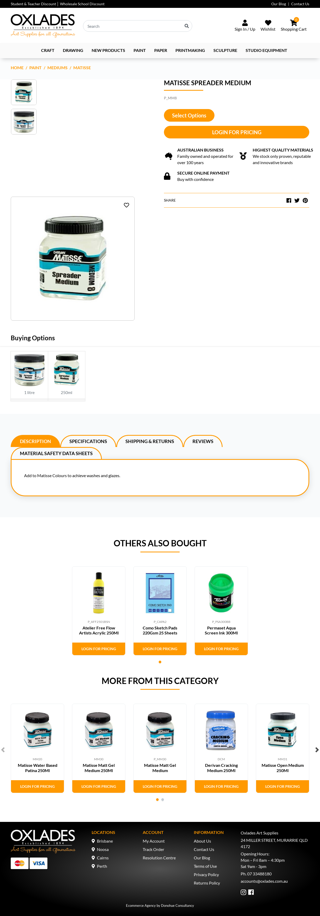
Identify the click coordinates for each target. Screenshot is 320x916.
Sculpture (225, 50)
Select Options (189, 115)
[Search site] (186, 26)
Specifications (88, 441)
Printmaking (190, 50)
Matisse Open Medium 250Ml (283, 768)
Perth (102, 866)
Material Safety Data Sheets (56, 453)
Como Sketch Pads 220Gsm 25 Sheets (160, 630)
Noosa (103, 849)
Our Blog (278, 4)
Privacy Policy (206, 874)
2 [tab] (162, 799)
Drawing (73, 50)
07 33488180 (259, 873)
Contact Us (300, 4)
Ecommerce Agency (141, 905)
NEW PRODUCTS (108, 50)
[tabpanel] (98, 611)
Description (35, 441)
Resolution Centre (159, 857)
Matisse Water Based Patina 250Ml (37, 768)
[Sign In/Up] (245, 26)
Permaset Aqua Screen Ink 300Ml (221, 630)
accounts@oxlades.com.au (264, 881)
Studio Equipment (266, 50)
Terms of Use (205, 866)
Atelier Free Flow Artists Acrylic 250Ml (99, 630)
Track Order (153, 849)
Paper (160, 50)
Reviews (202, 441)
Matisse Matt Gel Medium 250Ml (99, 768)
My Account (154, 840)
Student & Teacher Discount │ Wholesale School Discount (57, 4)
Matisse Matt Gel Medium (160, 768)
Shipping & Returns (149, 441)
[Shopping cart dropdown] (293, 26)
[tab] (35, 441)
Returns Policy (207, 882)
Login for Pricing (236, 132)
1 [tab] (160, 662)
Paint (140, 50)
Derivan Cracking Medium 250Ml (221, 768)
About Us (202, 840)
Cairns (103, 857)
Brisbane (105, 840)
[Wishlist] (268, 26)
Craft (47, 50)
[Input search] (137, 26)
